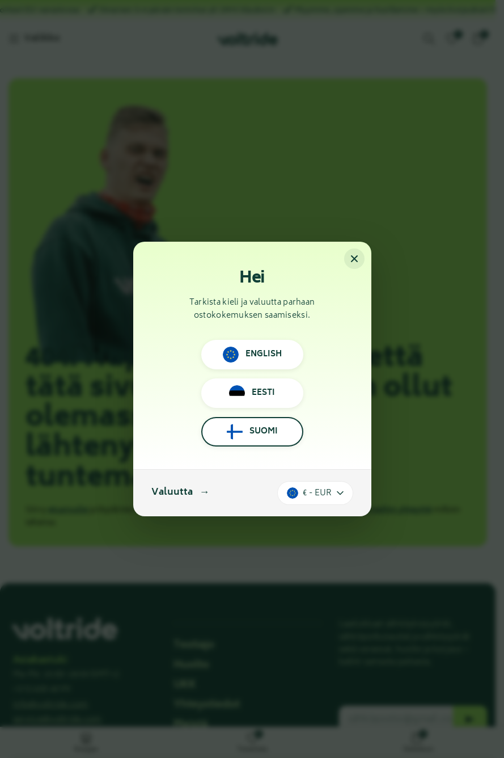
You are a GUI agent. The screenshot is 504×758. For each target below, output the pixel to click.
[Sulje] (354, 259)
